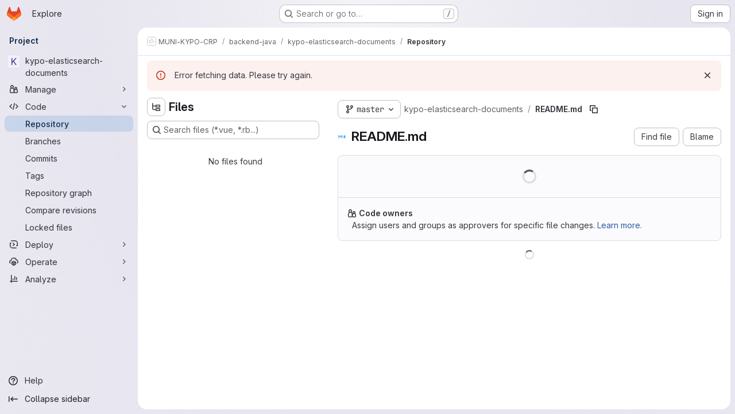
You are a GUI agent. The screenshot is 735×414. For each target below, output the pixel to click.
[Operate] (69, 262)
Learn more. (619, 225)
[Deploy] (69, 244)
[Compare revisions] (69, 210)
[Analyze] (69, 279)
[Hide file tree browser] (156, 107)
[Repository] (69, 124)
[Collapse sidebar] (69, 399)
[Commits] (69, 158)
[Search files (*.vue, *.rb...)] (233, 130)
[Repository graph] (69, 193)
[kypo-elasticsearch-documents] (69, 66)
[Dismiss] (707, 75)
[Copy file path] (594, 109)
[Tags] (69, 175)
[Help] (69, 381)
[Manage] (69, 89)
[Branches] (69, 141)
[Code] (69, 106)
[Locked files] (69, 227)
